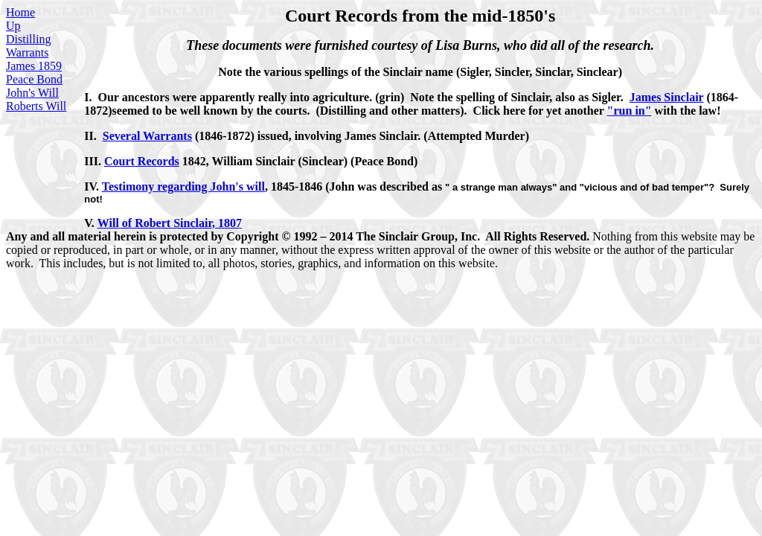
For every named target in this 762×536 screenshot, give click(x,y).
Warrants (27, 52)
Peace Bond (34, 79)
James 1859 (34, 66)
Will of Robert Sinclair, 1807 (169, 223)
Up (13, 25)
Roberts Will (36, 106)
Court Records (141, 161)
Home (20, 12)
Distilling (28, 39)
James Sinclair (667, 97)
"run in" (629, 110)
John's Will (32, 92)
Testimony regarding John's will (183, 186)
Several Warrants (147, 136)
